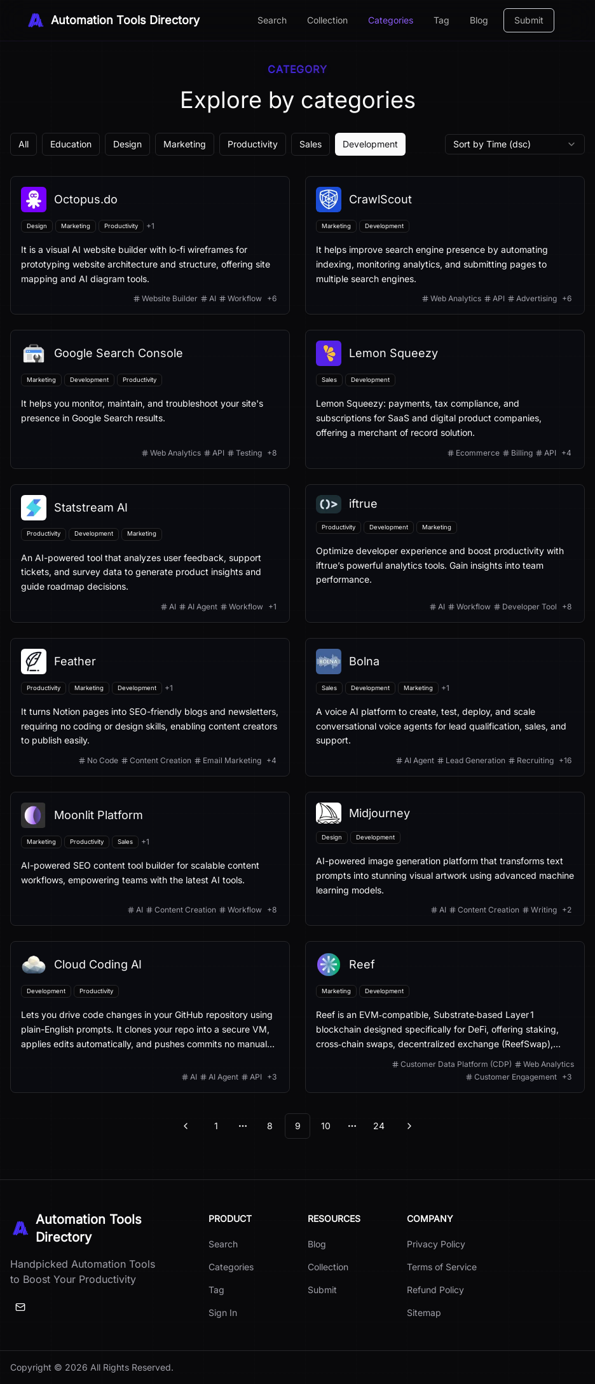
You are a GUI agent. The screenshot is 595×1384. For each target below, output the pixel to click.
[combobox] (515, 144)
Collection (327, 20)
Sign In (223, 1312)
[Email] (20, 1307)
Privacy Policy (436, 1243)
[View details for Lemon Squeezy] (445, 399)
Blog (479, 20)
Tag (441, 20)
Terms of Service (442, 1266)
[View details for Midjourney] (445, 858)
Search (272, 20)
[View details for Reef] (445, 1017)
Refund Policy (435, 1289)
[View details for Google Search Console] (150, 399)
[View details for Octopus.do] (150, 245)
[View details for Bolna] (445, 707)
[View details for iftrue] (445, 553)
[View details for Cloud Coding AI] (150, 1017)
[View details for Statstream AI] (150, 553)
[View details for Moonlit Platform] (150, 858)
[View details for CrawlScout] (445, 245)
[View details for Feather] (150, 707)
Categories (390, 20)
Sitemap (424, 1312)
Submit (529, 20)
